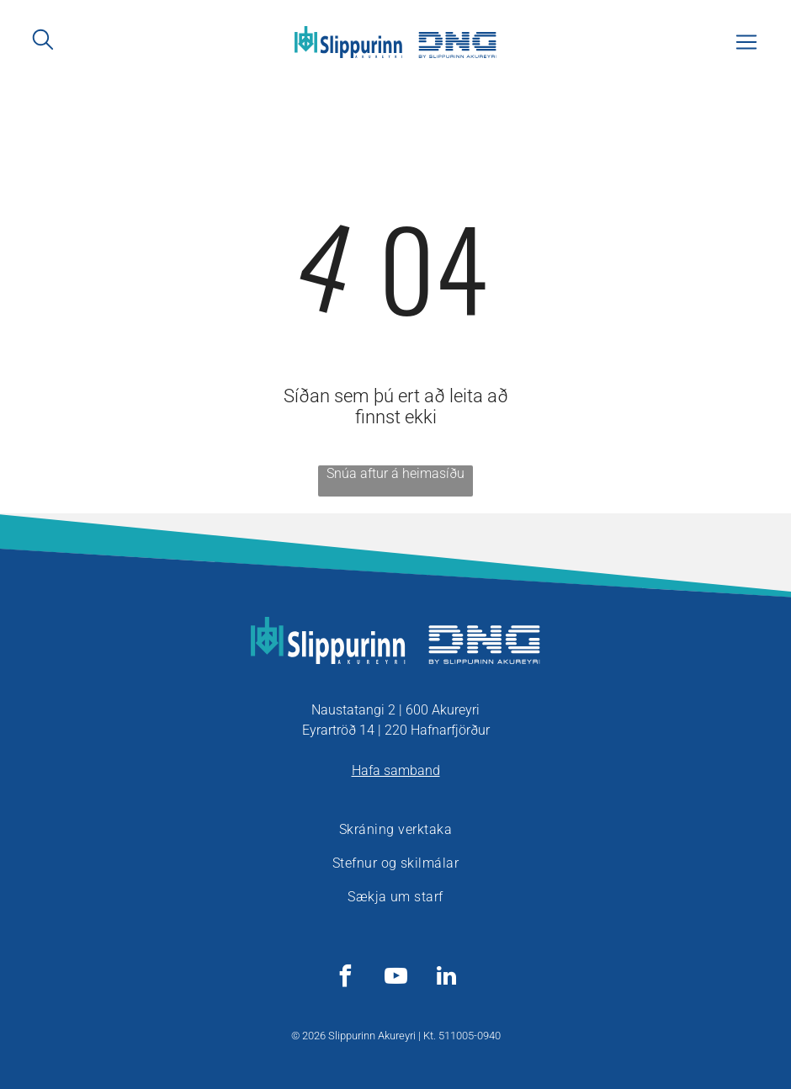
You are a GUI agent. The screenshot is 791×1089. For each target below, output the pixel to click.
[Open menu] (746, 42)
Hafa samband (396, 770)
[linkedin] (446, 978)
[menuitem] (395, 830)
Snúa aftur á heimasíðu (395, 473)
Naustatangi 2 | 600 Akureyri (395, 710)
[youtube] (395, 978)
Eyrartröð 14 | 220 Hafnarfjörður (396, 730)
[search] (43, 41)
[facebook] (345, 978)
